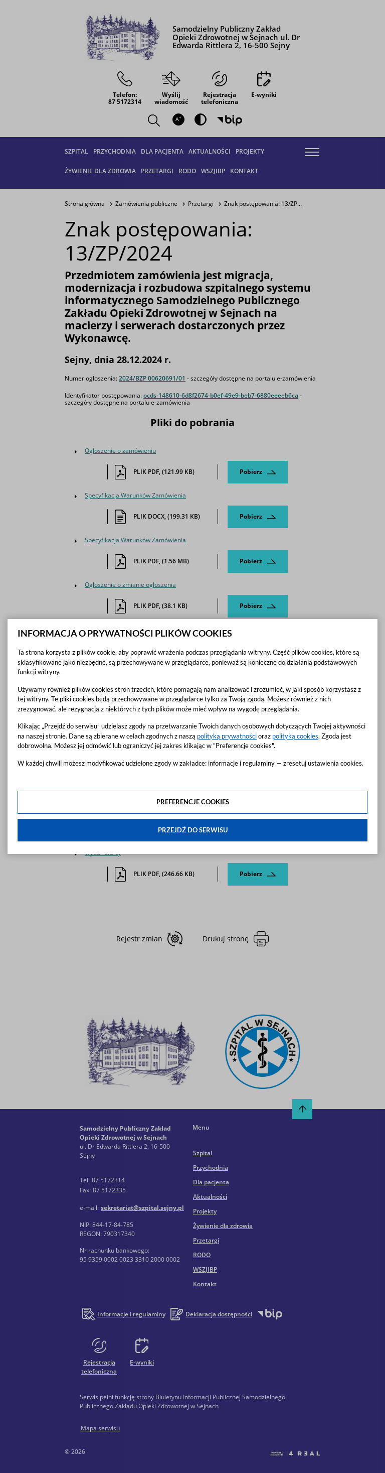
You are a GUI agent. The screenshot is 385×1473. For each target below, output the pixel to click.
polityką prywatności (227, 736)
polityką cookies (295, 736)
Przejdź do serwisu (193, 830)
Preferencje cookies (192, 802)
